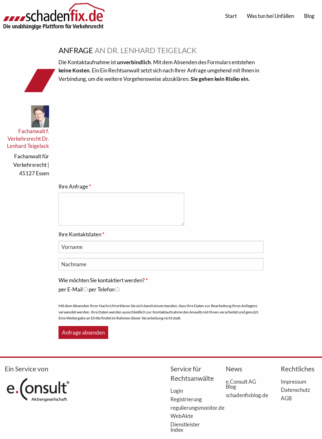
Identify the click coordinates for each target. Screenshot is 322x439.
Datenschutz (295, 389)
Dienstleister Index (185, 427)
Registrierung (186, 399)
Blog (309, 16)
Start (231, 16)
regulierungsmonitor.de (188, 407)
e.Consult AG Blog (241, 384)
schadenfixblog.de (244, 395)
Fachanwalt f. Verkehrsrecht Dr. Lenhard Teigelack (28, 138)
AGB (286, 398)
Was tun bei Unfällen (270, 16)
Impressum (293, 381)
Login (176, 390)
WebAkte (181, 416)
